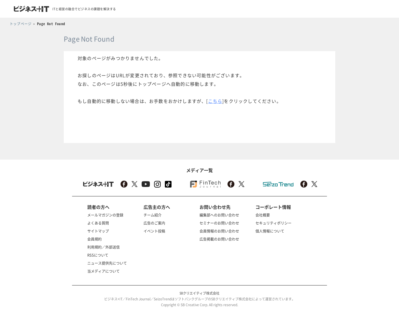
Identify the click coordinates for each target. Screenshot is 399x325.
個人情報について (269, 230)
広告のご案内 (154, 222)
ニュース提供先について (107, 263)
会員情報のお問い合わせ (219, 230)
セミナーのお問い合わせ (219, 222)
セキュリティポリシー (273, 222)
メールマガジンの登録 (105, 214)
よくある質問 (98, 222)
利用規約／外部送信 (103, 246)
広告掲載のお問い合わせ (219, 238)
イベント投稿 (154, 230)
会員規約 (94, 238)
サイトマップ (98, 230)
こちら (215, 101)
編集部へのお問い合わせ (219, 214)
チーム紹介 (153, 214)
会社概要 (262, 214)
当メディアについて (103, 271)
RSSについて (97, 255)
